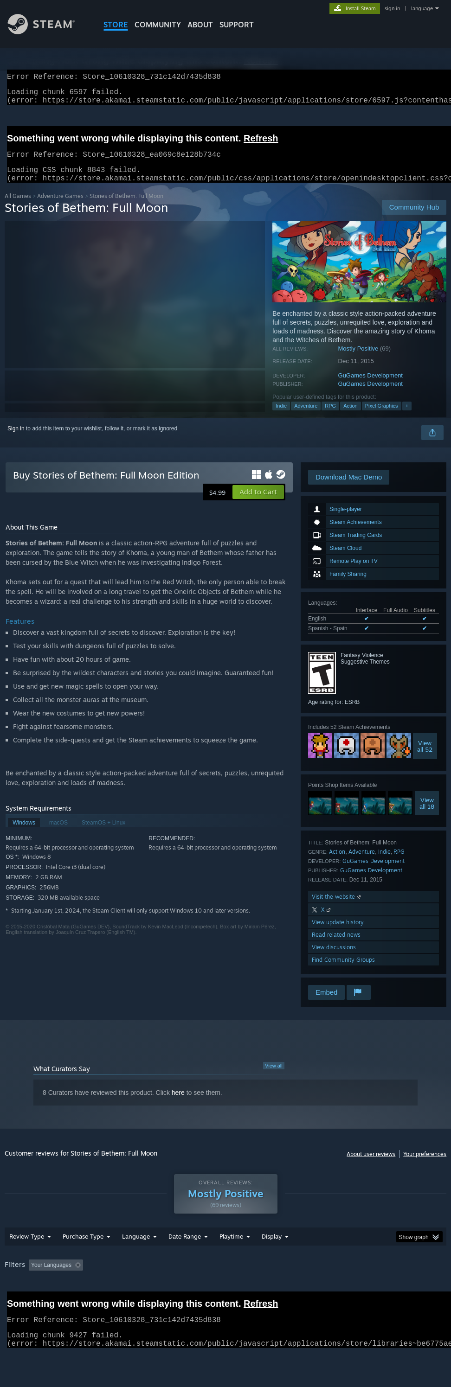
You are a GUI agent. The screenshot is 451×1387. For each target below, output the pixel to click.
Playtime (231, 1260)
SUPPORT (236, 24)
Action (350, 417)
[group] (226, 1295)
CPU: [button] (408, 1289)
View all (274, 1077)
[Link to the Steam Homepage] (48, 32)
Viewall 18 (426, 814)
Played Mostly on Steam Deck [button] (283, 1289)
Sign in (16, 439)
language (422, 8)
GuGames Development (370, 386)
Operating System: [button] (361, 1289)
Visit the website (337, 907)
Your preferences (424, 1165)
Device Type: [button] (54, 1301)
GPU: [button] (13, 1301)
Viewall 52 (424, 757)
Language (136, 1260)
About (200, 24)
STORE (115, 24)
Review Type (26, 1260)
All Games (18, 207)
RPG (330, 417)
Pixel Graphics (381, 417)
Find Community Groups (343, 970)
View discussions (334, 958)
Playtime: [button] (217, 1289)
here (178, 1103)
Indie (281, 417)
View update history (338, 933)
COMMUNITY (158, 24)
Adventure (305, 417)
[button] (258, 503)
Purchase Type (83, 1260)
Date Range (184, 1260)
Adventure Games (60, 207)
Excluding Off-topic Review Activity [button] (144, 1289)
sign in (392, 8)
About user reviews (371, 1165)
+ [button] (407, 417)
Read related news (336, 945)
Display (272, 1260)
